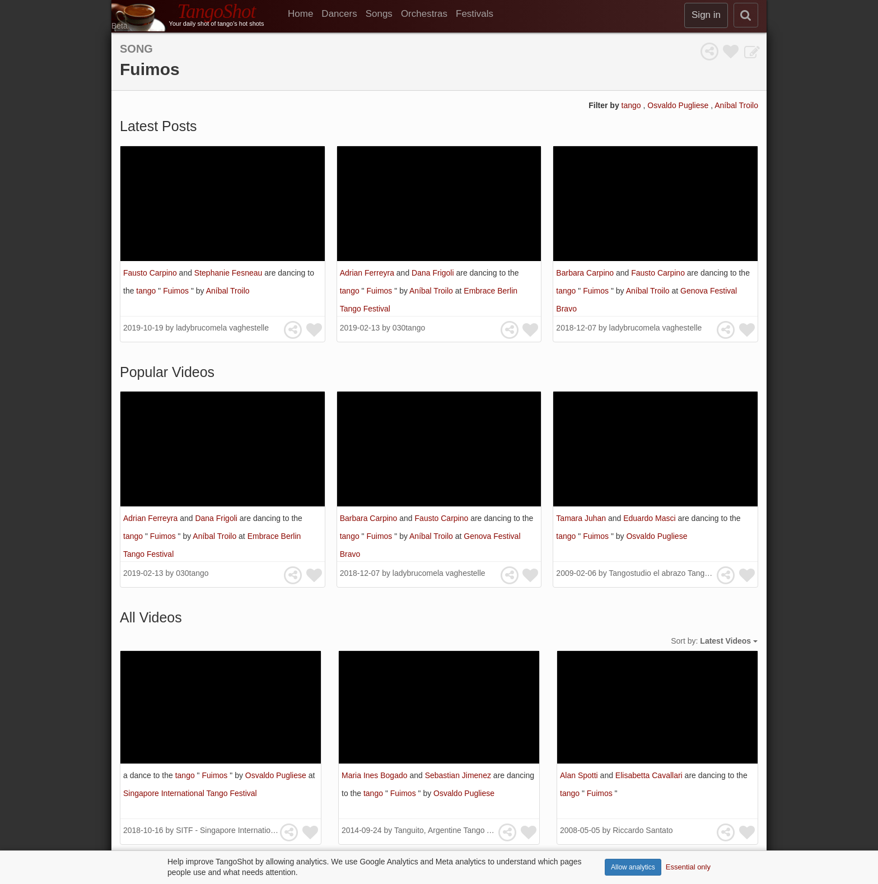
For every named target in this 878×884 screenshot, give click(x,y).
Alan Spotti (580, 775)
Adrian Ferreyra (368, 272)
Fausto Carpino (151, 272)
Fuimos (177, 290)
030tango (409, 327)
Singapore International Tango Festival (190, 793)
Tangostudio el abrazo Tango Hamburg (676, 573)
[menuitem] (304, 14)
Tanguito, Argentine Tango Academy (456, 830)
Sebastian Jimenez (459, 775)
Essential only (688, 867)
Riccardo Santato (642, 830)
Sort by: (714, 640)
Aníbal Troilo (736, 105)
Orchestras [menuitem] (424, 13)
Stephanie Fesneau (229, 272)
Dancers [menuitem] (339, 13)
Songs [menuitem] (379, 13)
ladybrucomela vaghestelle (222, 327)
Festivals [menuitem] (474, 13)
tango (632, 105)
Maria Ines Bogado (375, 775)
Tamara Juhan (582, 518)
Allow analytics (633, 867)
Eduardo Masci (650, 518)
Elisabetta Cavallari (650, 775)
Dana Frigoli (434, 272)
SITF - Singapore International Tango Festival (254, 830)
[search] (746, 15)
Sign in (706, 15)
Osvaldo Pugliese (679, 105)
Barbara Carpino (586, 272)
